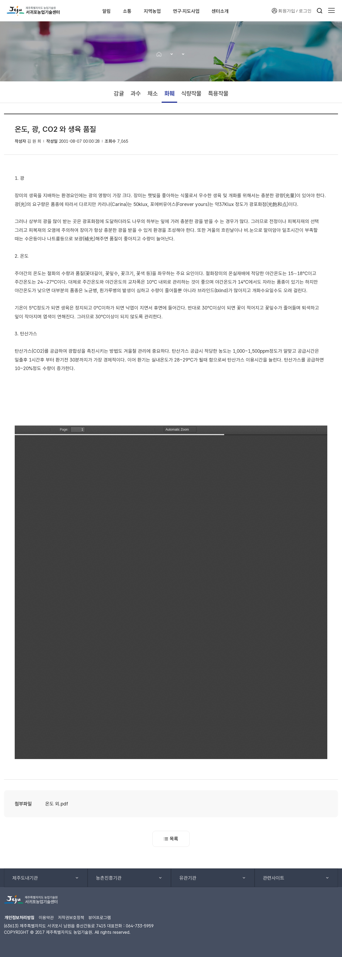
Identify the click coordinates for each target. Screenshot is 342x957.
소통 (125, 10)
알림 (100, 10)
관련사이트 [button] (273, 878)
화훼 (169, 93)
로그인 (305, 11)
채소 (152, 93)
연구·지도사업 (194, 10)
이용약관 (46, 917)
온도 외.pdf (56, 804)
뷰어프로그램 (99, 917)
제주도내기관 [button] (25, 878)
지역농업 (155, 10)
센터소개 (234, 10)
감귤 (119, 93)
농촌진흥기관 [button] (109, 878)
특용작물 (218, 93)
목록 (171, 838)
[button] (331, 10)
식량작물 (191, 93)
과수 (136, 93)
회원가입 (283, 11)
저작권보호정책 (71, 917)
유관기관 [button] (187, 878)
